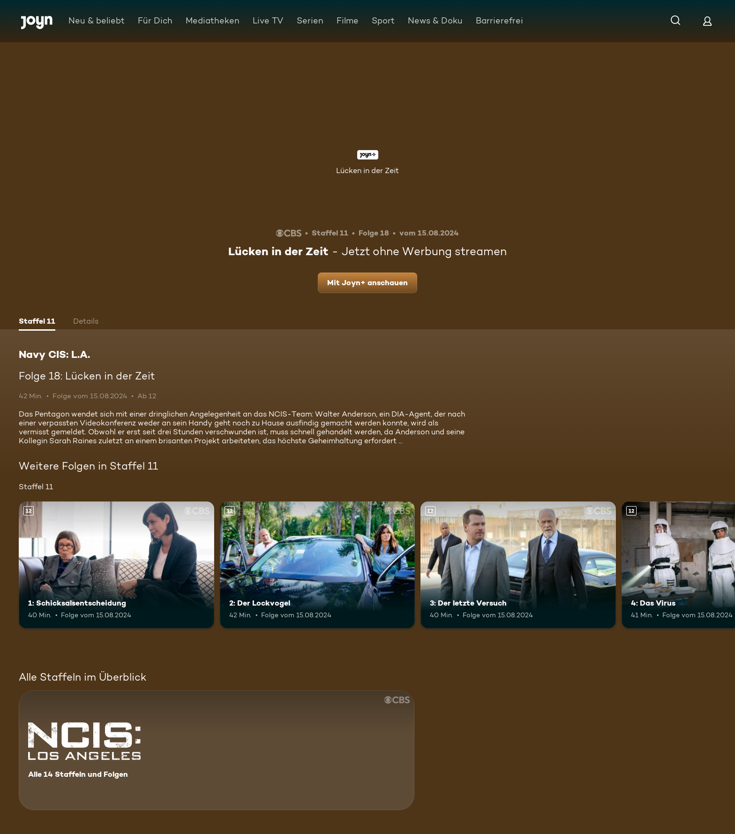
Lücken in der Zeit (367, 170)
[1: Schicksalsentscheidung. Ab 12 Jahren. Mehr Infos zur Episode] (116, 565)
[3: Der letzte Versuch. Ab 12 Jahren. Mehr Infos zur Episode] (518, 565)
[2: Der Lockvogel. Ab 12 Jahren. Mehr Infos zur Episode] (317, 565)
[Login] (707, 21)
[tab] (37, 322)
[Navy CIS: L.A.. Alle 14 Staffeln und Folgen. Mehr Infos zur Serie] (216, 750)
